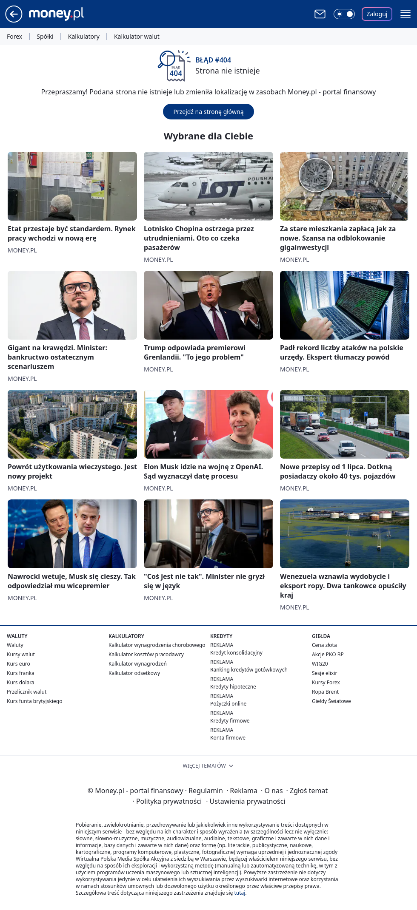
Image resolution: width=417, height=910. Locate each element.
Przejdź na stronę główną (208, 112)
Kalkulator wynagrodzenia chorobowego (157, 645)
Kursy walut (21, 654)
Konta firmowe (228, 737)
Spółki (45, 36)
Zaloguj (377, 14)
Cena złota (324, 645)
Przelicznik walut (26, 691)
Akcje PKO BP (328, 654)
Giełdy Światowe (331, 701)
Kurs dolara (20, 682)
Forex (14, 36)
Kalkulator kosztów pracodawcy (146, 654)
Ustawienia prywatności (245, 801)
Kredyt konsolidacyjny (236, 652)
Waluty (15, 645)
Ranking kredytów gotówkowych (249, 669)
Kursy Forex (326, 682)
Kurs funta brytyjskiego (34, 701)
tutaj (239, 892)
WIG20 (320, 663)
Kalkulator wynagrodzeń (138, 663)
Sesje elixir (324, 673)
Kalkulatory (84, 36)
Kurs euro (18, 663)
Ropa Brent (325, 691)
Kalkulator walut (137, 36)
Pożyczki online (228, 703)
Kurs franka (20, 673)
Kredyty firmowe (230, 720)
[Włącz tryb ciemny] (344, 14)
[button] (405, 14)
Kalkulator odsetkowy (134, 673)
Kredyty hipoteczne (233, 686)
